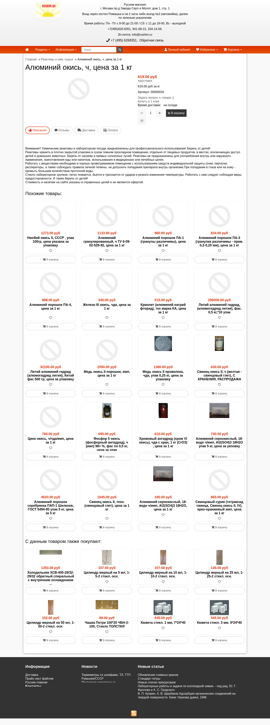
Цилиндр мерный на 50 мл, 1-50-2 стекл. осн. (51, 635)
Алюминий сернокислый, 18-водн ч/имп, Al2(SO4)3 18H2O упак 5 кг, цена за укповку (219, 442)
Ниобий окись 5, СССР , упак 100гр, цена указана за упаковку (50, 241)
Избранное (207, 49)
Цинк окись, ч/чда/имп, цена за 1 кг (51, 440)
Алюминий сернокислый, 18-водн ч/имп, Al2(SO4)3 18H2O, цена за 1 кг (163, 513)
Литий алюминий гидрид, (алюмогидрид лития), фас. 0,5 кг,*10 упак (219, 308)
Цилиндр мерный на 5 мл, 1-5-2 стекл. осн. (107, 582)
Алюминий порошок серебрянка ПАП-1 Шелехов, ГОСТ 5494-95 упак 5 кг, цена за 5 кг (51, 514)
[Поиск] (98, 50)
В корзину (176, 113)
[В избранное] (142, 121)
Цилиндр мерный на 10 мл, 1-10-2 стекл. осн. (163, 582)
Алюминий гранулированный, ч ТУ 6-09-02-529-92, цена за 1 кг (106, 241)
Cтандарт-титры (149, 690)
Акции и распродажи (39, 717)
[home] (27, 49)
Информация (66, 49)
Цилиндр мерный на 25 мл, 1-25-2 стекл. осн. (219, 582)
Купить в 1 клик (148, 101)
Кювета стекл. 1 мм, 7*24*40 (163, 634)
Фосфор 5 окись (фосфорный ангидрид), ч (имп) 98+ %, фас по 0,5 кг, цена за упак (107, 444)
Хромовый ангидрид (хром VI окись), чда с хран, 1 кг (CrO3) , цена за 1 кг (163, 442)
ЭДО (28, 709)
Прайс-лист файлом (39, 690)
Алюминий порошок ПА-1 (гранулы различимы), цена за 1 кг (163, 241)
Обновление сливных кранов (158, 686)
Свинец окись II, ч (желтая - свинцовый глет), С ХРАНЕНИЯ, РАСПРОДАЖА (219, 375)
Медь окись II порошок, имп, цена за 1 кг (107, 373)
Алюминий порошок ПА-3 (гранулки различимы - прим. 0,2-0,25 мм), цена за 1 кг (219, 241)
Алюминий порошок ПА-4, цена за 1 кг (50, 306)
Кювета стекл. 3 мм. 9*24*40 (219, 634)
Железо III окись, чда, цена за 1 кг (107, 306)
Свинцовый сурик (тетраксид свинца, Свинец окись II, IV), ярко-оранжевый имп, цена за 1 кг (219, 514)
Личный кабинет (177, 49)
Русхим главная (36, 694)
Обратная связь (151, 40)
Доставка (31, 686)
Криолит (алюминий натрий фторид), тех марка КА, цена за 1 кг (163, 308)
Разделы (42, 49)
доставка (146, 80)
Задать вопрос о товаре (154, 97)
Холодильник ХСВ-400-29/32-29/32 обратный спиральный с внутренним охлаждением (50, 583)
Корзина (233, 49)
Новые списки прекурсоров (157, 694)
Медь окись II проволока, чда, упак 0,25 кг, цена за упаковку (163, 375)
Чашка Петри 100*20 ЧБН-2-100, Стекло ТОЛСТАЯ (107, 635)
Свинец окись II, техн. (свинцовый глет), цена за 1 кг (106, 513)
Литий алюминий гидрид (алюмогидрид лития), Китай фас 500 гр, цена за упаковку (50, 375)
